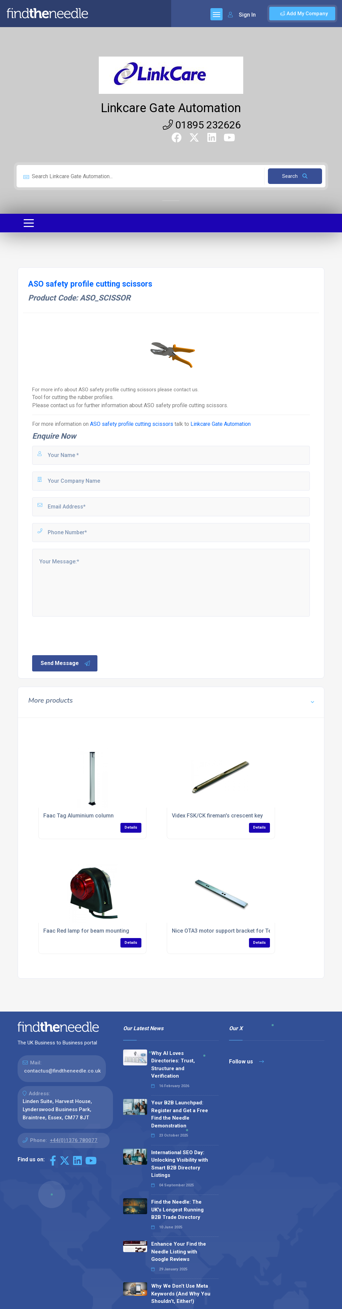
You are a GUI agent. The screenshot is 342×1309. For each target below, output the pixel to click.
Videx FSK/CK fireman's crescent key (217, 815)
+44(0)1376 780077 (73, 1140)
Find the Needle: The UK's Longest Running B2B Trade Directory (177, 1209)
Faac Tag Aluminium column (78, 815)
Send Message (66, 663)
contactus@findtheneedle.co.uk (62, 1071)
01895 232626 (202, 125)
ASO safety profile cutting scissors (131, 424)
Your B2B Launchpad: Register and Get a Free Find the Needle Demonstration (179, 1114)
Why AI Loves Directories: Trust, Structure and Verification (173, 1064)
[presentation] (82, 635)
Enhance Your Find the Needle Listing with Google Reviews (178, 1251)
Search (294, 176)
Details (130, 827)
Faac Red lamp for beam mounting (86, 931)
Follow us (246, 1061)
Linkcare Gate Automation (171, 108)
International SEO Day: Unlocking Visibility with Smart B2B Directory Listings (179, 1164)
